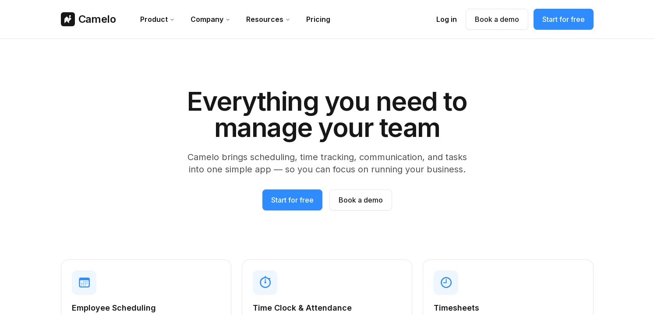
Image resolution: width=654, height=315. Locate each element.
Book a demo (497, 19)
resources (268, 19)
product (157, 19)
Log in (446, 19)
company (210, 19)
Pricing (318, 19)
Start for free (563, 19)
